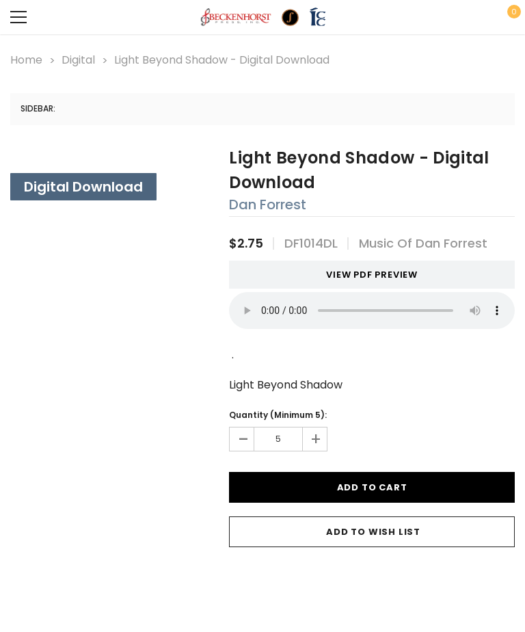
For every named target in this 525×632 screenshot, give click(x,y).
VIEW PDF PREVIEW (367, 274)
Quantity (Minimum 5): (278, 415)
